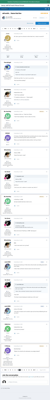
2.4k (7, 45)
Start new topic (30, 23)
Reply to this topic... (13, 382)
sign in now (30, 376)
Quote (18, 40)
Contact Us (25, 396)
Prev (5, 28)
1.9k (7, 101)
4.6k (7, 183)
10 (10, 28)
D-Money (7, 346)
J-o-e (7, 33)
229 (7, 144)
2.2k (7, 335)
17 (26, 28)
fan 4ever (7, 171)
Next (34, 28)
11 (12, 28)
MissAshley (7, 89)
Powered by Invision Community (25, 398)
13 (17, 28)
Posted (18, 33)
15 (21, 28)
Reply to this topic (42, 23)
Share (35, 17)
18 (28, 28)
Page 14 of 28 (43, 28)
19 (31, 28)
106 (8, 357)
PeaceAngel (7, 62)
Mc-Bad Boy (7, 111)
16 (24, 28)
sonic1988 (9, 17)
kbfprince (7, 324)
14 (19, 28)
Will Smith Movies (17, 18)
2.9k (7, 73)
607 (7, 122)
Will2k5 (7, 133)
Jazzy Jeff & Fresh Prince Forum (12, 5)
